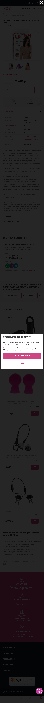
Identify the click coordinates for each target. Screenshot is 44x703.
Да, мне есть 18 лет (22, 356)
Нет (22, 364)
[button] (39, 691)
